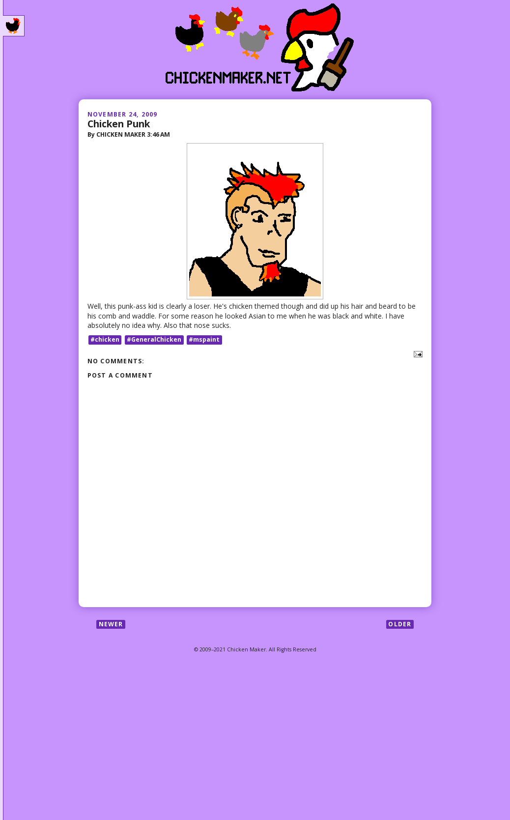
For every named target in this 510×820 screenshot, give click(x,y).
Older (399, 624)
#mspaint (204, 339)
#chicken (104, 339)
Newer (111, 624)
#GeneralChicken (154, 339)
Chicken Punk (118, 123)
